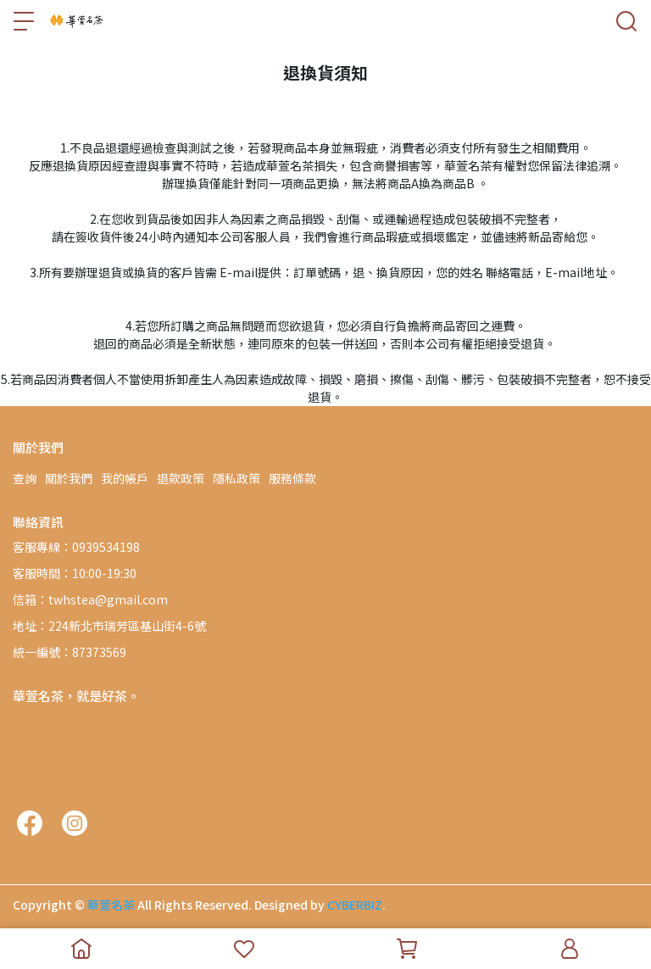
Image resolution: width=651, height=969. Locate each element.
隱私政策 (236, 478)
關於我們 (68, 478)
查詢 (24, 478)
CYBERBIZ (354, 904)
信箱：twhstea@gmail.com (90, 599)
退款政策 (180, 478)
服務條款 (292, 478)
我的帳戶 (124, 478)
